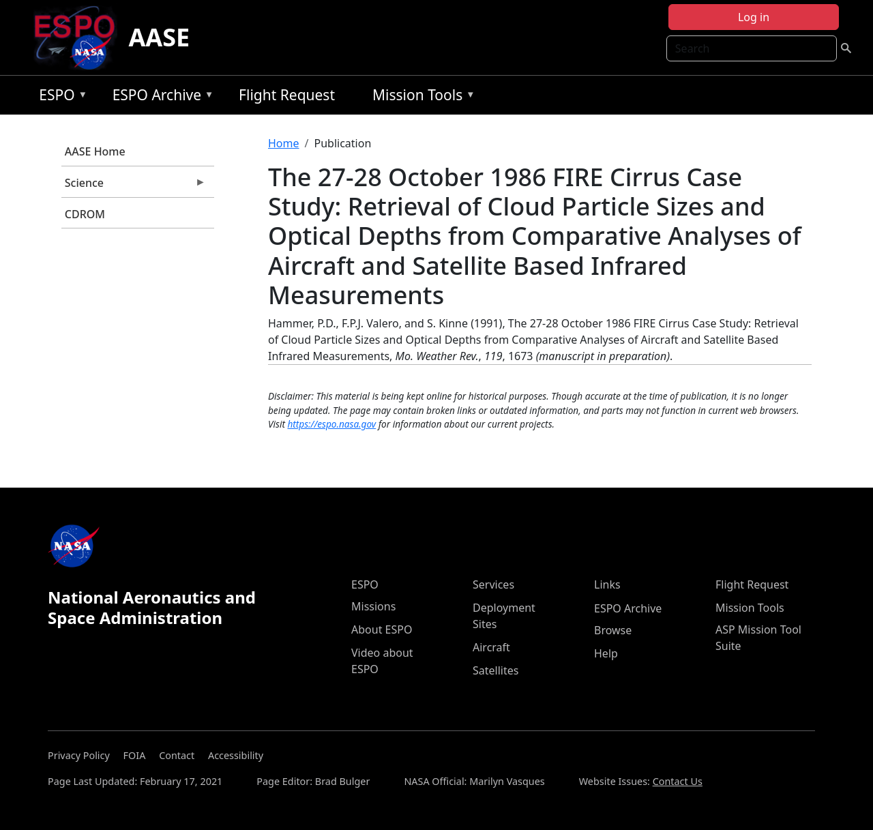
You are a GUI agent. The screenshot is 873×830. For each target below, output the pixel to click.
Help (606, 653)
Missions (373, 606)
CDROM (85, 214)
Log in (753, 17)
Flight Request (287, 94)
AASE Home (95, 151)
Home (283, 143)
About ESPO (381, 629)
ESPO (59, 97)
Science (133, 186)
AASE (159, 37)
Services (493, 584)
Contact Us (677, 781)
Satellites (495, 670)
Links (607, 584)
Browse (613, 630)
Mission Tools (420, 97)
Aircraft (491, 647)
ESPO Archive (160, 97)
